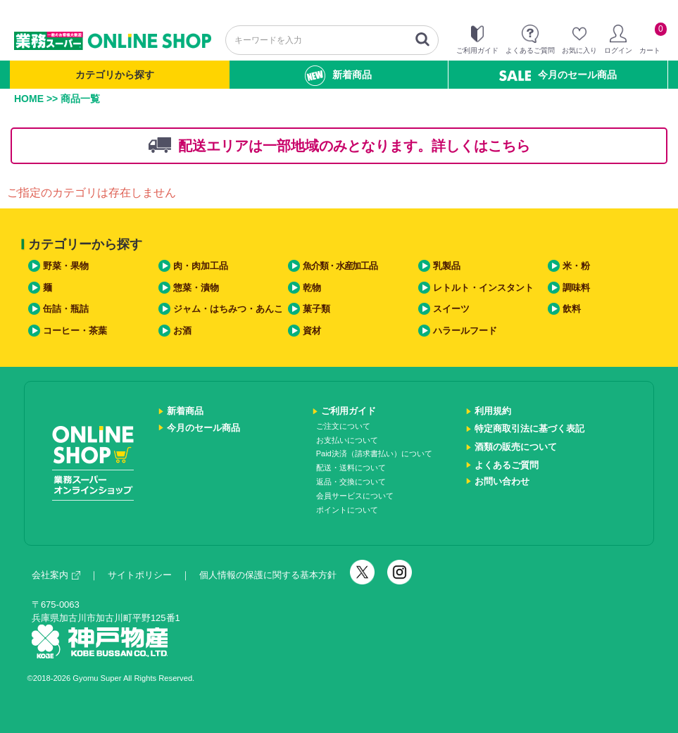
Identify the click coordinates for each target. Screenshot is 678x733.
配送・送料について (351, 467)
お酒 (182, 330)
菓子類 (316, 308)
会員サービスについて (355, 495)
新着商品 (338, 75)
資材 (312, 330)
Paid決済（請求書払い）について (374, 453)
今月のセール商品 (558, 75)
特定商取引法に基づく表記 (529, 428)
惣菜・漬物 (196, 287)
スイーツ (451, 308)
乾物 (312, 287)
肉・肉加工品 (200, 266)
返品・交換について (351, 481)
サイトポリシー (140, 575)
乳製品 (446, 266)
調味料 (576, 287)
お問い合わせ (502, 481)
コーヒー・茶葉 (75, 330)
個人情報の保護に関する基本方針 (268, 575)
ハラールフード (465, 330)
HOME (29, 98)
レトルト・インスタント (483, 287)
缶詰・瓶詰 (66, 308)
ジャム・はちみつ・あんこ (228, 308)
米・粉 (576, 266)
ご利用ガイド (348, 411)
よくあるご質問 (507, 465)
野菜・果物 (66, 266)
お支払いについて (347, 440)
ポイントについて (347, 510)
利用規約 (493, 411)
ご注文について (343, 426)
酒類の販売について (516, 446)
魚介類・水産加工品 (340, 266)
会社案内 (56, 575)
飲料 (572, 308)
